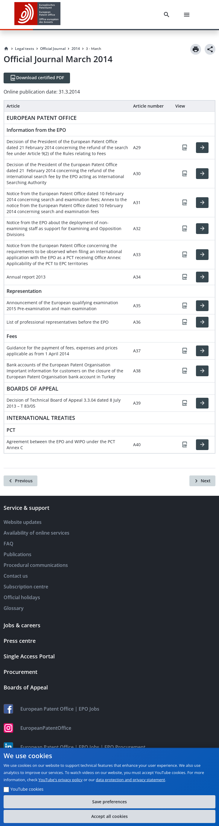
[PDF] (184, 147)
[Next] (202, 480)
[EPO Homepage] (37, 14)
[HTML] (202, 147)
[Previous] (20, 480)
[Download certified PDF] (37, 78)
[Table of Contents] (206, 813)
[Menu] (188, 14)
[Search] (168, 14)
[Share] (210, 49)
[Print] (195, 49)
